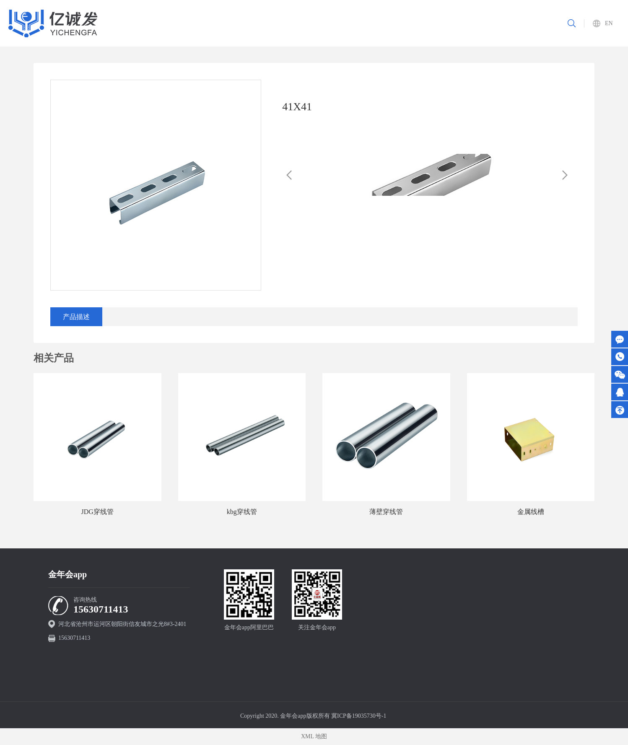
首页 (297, 23)
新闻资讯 (473, 23)
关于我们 (327, 23)
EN (609, 23)
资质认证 (436, 23)
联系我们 (510, 23)
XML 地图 (314, 736)
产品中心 (363, 23)
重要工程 (400, 23)
